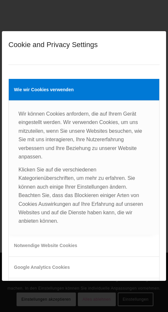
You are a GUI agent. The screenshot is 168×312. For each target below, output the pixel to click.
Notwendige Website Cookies (45, 245)
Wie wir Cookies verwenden (44, 89)
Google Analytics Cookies (42, 267)
